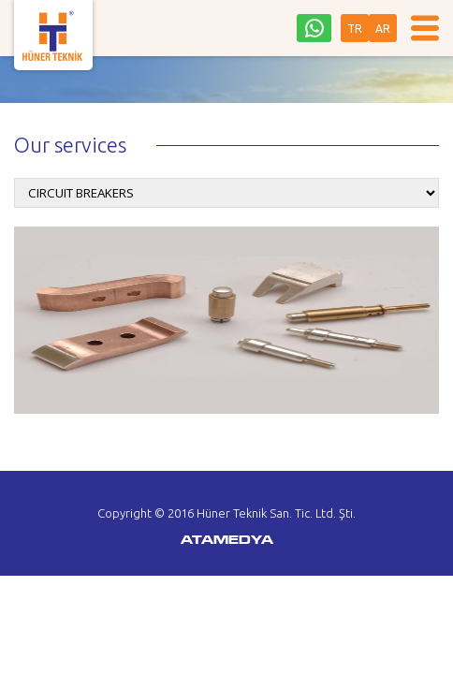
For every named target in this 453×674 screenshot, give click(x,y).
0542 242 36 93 (314, 28)
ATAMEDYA (227, 541)
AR (382, 28)
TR (354, 28)
